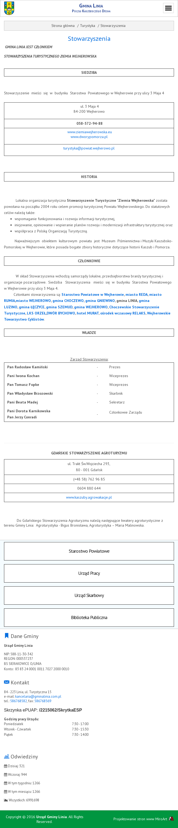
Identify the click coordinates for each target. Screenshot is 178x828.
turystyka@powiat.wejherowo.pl (89, 148)
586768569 (42, 701)
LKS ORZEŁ (36, 313)
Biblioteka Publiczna (89, 617)
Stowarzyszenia (113, 25)
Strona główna (63, 25)
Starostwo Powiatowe (89, 551)
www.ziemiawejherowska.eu (89, 132)
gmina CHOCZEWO (68, 300)
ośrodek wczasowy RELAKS (122, 313)
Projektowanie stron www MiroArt (144, 818)
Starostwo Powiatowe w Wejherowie (93, 294)
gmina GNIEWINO (100, 300)
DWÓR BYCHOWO (61, 313)
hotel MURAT (88, 313)
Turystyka (87, 25)
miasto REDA (137, 294)
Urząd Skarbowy (88, 595)
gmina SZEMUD (59, 307)
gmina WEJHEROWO (91, 307)
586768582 (18, 701)
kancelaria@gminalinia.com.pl (38, 696)
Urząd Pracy (89, 573)
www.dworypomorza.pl (89, 136)
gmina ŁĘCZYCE (31, 307)
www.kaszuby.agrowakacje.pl (89, 497)
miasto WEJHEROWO (33, 300)
